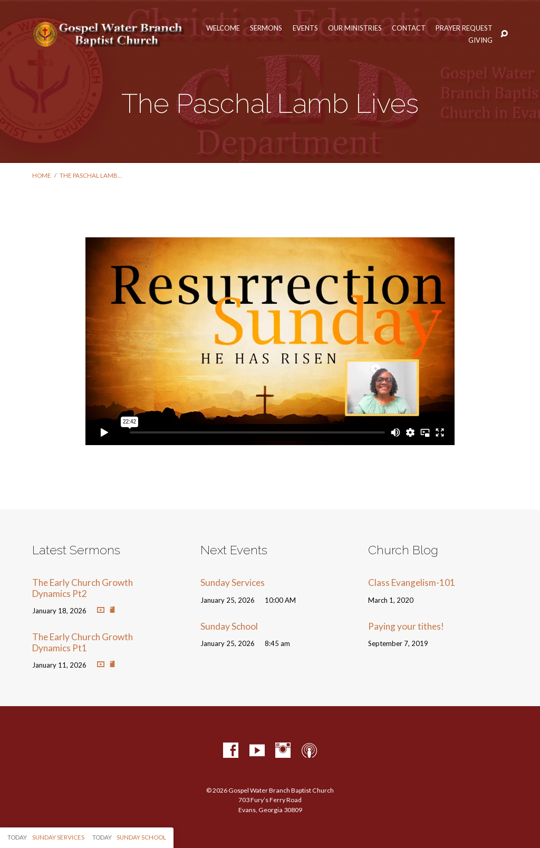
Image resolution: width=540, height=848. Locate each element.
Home (41, 175)
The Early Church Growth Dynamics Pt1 (82, 642)
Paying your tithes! (406, 626)
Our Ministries (355, 28)
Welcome (223, 28)
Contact (409, 28)
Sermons (266, 28)
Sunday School (229, 626)
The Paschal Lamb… (91, 175)
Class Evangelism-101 (411, 582)
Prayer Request (464, 28)
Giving (480, 40)
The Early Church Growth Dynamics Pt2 (82, 588)
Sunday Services (232, 582)
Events (305, 28)
